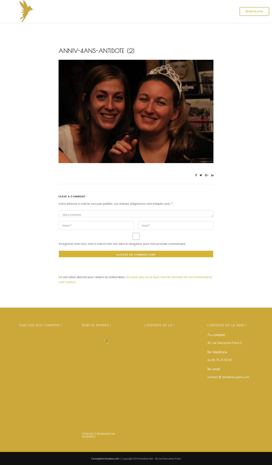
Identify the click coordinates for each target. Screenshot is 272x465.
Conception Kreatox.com (105, 458)
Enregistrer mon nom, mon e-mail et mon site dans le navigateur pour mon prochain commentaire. (122, 244)
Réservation (254, 11)
